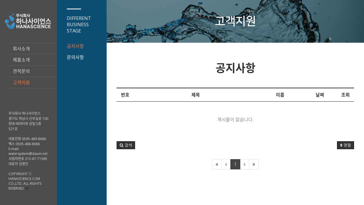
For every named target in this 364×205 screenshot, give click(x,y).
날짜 (320, 95)
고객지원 (21, 82)
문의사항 (75, 57)
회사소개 (21, 49)
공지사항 (75, 46)
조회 (345, 95)
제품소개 (21, 60)
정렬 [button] (345, 145)
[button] (126, 145)
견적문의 (21, 71)
